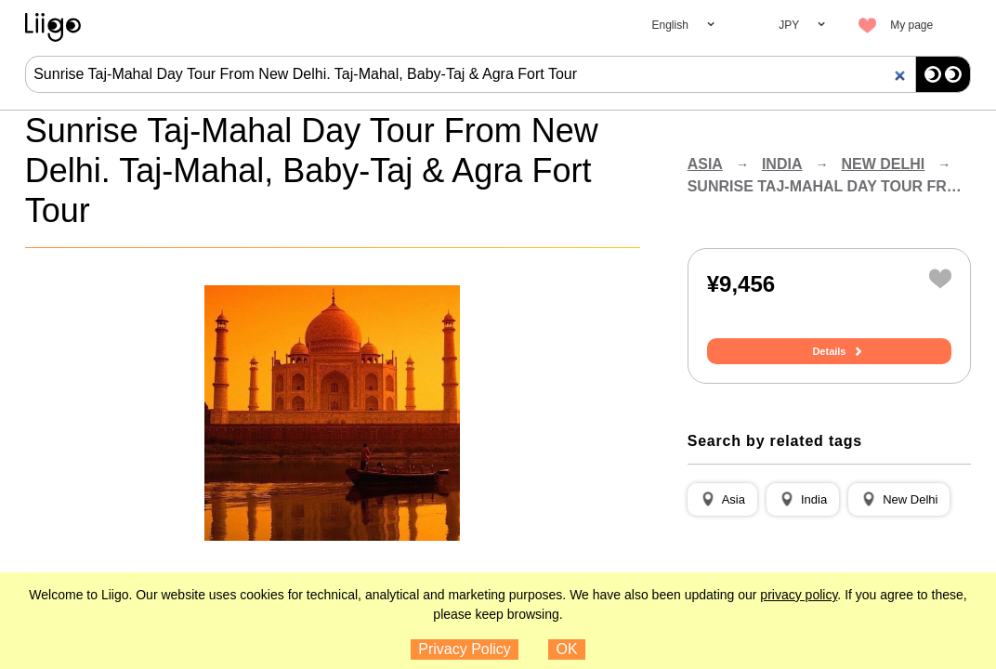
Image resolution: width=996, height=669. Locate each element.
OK (567, 649)
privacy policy (798, 594)
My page (911, 25)
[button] (722, 500)
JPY (789, 25)
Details (828, 351)
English (670, 25)
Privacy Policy (464, 649)
